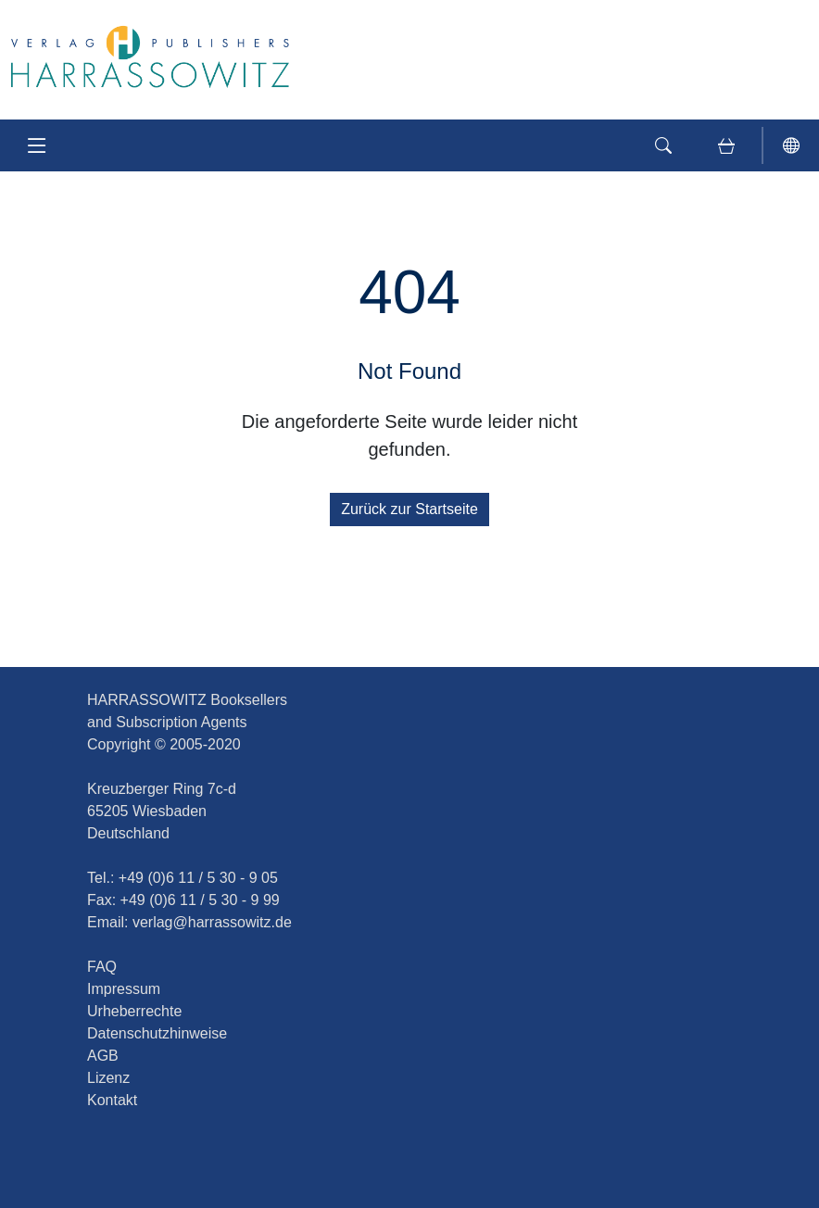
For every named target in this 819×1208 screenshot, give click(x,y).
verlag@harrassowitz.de (212, 922)
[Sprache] (791, 145)
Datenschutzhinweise (157, 1033)
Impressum (123, 989)
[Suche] (663, 145)
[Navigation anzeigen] (37, 145)
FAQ (102, 967)
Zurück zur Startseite (409, 509)
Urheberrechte (134, 1011)
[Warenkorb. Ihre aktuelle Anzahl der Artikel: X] (726, 145)
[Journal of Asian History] (150, 56)
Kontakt (112, 1100)
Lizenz (108, 1078)
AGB (103, 1055)
